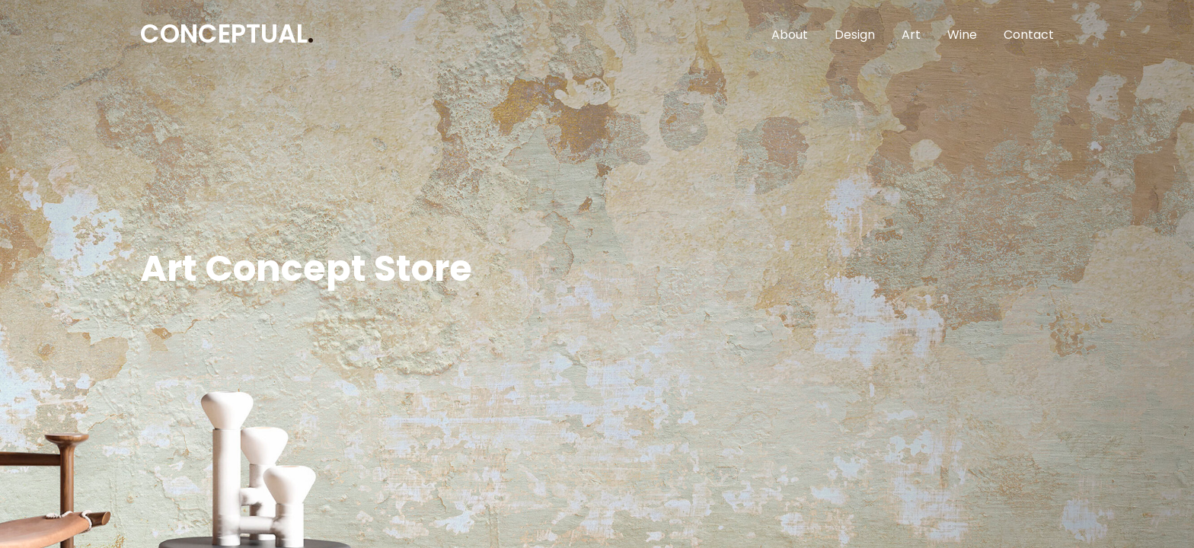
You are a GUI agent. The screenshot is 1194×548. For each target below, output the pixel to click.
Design (855, 34)
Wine (962, 34)
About (789, 34)
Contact (1029, 34)
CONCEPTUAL (227, 34)
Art (911, 34)
